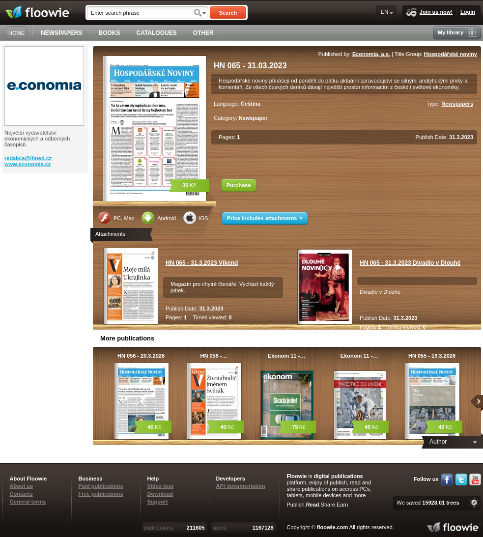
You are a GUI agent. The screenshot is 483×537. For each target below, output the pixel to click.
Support (157, 502)
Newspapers (457, 104)
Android (159, 217)
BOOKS (109, 32)
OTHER (203, 32)
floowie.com (332, 527)
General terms (28, 502)
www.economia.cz (27, 164)
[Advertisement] (46, 213)
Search (228, 13)
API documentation (240, 486)
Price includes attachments (265, 218)
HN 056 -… (213, 356)
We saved (428, 503)
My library (457, 32)
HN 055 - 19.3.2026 (431, 356)
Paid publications (101, 486)
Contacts (21, 494)
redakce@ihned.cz (28, 158)
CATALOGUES (156, 32)
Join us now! (429, 12)
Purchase (239, 185)
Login (467, 12)
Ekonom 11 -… (286, 356)
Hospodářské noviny (450, 54)
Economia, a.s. (371, 54)
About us (21, 486)
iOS (195, 217)
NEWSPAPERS (61, 32)
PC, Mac (116, 217)
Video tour (160, 486)
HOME (16, 33)
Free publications (101, 494)
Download (160, 494)
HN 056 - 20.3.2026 (141, 356)
